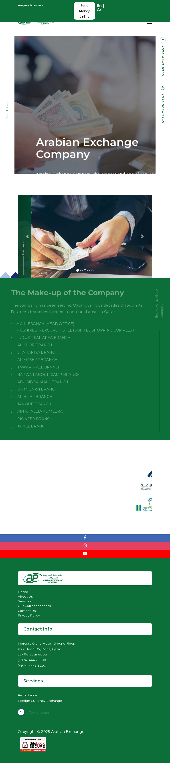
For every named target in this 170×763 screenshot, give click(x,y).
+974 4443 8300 (163, 61)
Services (24, 601)
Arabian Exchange (67, 732)
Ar (99, 9)
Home (23, 592)
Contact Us (27, 610)
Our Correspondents (34, 606)
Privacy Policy (29, 615)
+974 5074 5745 (163, 108)
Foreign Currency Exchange (40, 700)
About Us (25, 596)
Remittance (27, 695)
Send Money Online (84, 11)
